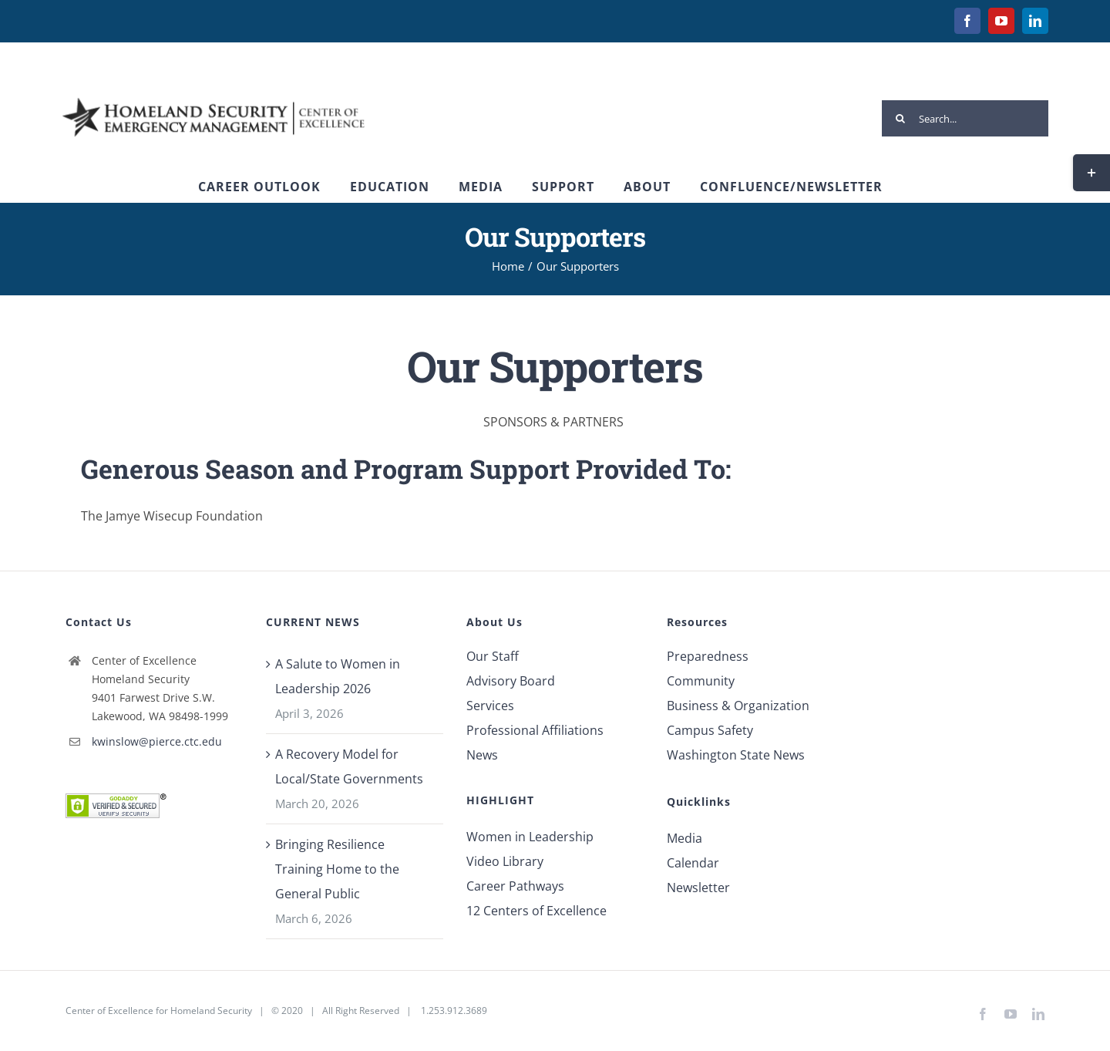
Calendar (693, 862)
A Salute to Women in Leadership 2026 (337, 676)
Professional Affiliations (535, 730)
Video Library (504, 861)
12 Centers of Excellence (536, 910)
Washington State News (736, 754)
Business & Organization (738, 705)
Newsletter (698, 887)
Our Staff (492, 656)
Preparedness (707, 656)
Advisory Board (510, 680)
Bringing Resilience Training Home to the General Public (337, 869)
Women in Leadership (530, 836)
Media (684, 838)
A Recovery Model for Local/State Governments (349, 766)
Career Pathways (515, 886)
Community (701, 680)
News (482, 754)
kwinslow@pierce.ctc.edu (157, 741)
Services (490, 705)
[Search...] (965, 118)
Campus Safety (710, 730)
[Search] (900, 118)
